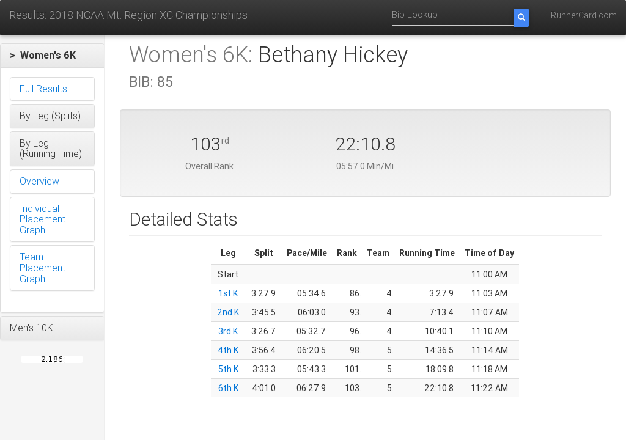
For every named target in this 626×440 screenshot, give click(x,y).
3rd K (228, 331)
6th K (228, 388)
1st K (228, 293)
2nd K (228, 312)
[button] (52, 55)
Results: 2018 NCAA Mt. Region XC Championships (128, 15)
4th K (228, 350)
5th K (228, 369)
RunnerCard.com (584, 15)
